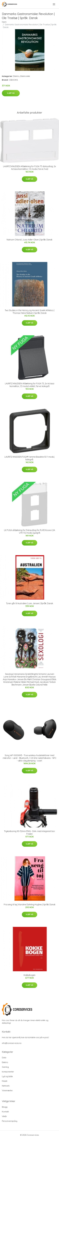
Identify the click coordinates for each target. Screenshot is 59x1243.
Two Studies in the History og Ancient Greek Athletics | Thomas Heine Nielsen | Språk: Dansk (29, 311)
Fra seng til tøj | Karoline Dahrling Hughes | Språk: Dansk (29, 904)
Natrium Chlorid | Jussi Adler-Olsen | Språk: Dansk (29, 239)
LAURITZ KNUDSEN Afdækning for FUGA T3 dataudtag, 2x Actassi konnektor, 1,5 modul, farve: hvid (29, 167)
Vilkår (4, 1116)
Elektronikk (25, 76)
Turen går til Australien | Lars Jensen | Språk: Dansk (29, 603)
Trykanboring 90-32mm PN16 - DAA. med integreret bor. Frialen (29, 832)
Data (4, 1057)
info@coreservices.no (11, 1043)
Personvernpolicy (9, 1121)
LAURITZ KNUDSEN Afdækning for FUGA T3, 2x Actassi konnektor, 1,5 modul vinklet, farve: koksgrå (29, 384)
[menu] (54, 4)
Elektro (16, 76)
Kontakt (5, 1111)
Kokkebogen (29, 975)
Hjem (4, 22)
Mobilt (4, 1081)
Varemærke (7, 1090)
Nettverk (5, 1086)
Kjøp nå (11, 93)
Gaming (5, 1067)
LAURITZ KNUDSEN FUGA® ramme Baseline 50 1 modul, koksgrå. (30, 458)
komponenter (8, 1071)
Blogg (4, 1107)
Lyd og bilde (7, 1076)
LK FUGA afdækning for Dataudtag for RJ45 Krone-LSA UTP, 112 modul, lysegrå (29, 531)
